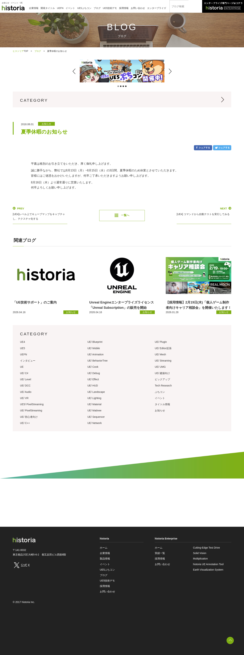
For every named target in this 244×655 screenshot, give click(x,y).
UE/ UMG (160, 366)
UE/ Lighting (94, 398)
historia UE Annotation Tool (208, 564)
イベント (70, 8)
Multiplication (200, 558)
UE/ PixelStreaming (31, 410)
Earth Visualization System (208, 569)
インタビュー (27, 360)
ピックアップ (162, 379)
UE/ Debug (93, 373)
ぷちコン (160, 391)
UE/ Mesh (160, 354)
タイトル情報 (162, 404)
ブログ (97, 8)
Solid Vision (199, 553)
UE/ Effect (93, 379)
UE (21, 366)
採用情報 (124, 8)
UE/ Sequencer (96, 416)
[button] (74, 71)
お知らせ (160, 410)
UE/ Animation (95, 354)
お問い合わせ (138, 8)
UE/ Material (94, 404)
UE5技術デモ (110, 8)
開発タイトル (48, 8)
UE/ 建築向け (162, 373)
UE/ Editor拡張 (163, 348)
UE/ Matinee (94, 410)
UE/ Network (94, 423)
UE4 (22, 341)
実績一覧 (160, 553)
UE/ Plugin (161, 341)
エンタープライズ (156, 8)
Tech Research (163, 385)
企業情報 (33, 8)
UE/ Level (25, 379)
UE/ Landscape (96, 391)
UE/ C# (24, 373)
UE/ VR (24, 398)
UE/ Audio (25, 391)
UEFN (60, 8)
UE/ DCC (25, 385)
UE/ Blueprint (94, 341)
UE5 (22, 348)
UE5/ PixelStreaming (32, 404)
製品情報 (105, 558)
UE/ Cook (92, 366)
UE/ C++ (25, 423)
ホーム (103, 547)
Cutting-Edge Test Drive (206, 547)
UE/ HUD (92, 385)
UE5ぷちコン (84, 8)
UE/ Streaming (163, 360)
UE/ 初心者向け (29, 416)
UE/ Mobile (93, 348)
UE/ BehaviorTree (97, 360)
